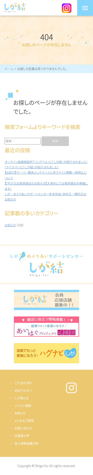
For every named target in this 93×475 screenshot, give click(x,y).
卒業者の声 (22, 436)
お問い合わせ (23, 428)
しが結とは (22, 398)
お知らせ (10, 225)
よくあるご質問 (24, 421)
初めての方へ (23, 391)
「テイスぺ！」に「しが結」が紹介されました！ (32, 167)
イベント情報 (23, 406)
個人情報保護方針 (26, 444)
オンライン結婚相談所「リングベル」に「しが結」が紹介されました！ (46, 162)
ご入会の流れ (23, 383)
